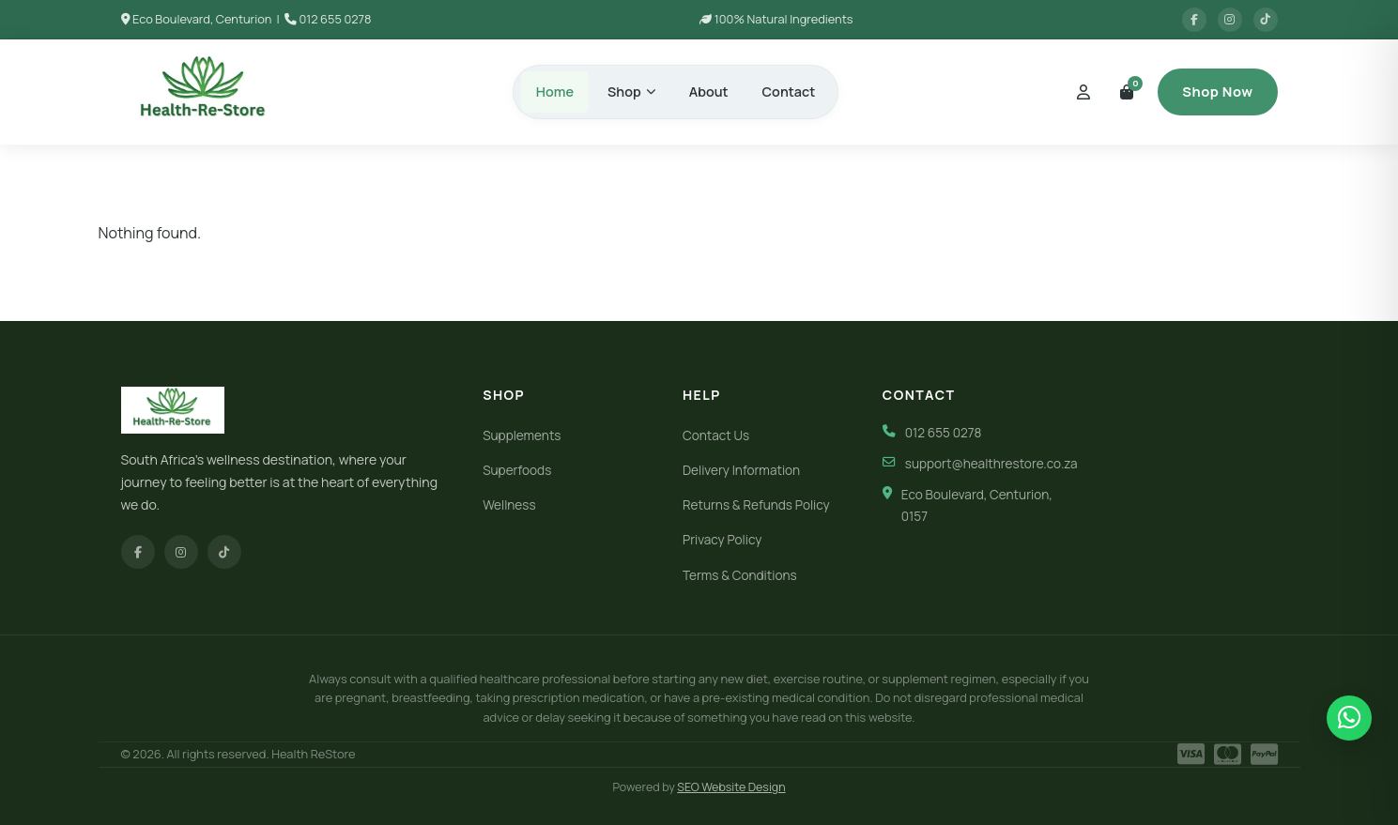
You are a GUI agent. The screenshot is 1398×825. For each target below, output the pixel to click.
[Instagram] (181, 552)
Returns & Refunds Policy (756, 505)
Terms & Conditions (740, 575)
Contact (789, 91)
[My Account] (1083, 92)
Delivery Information (741, 470)
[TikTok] (224, 552)
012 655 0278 (335, 18)
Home (555, 91)
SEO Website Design (731, 787)
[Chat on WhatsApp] (1349, 718)
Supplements (522, 435)
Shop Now (1217, 91)
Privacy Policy (722, 539)
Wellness (509, 505)
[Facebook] (138, 552)
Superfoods (517, 470)
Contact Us (716, 435)
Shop (631, 91)
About (709, 91)
